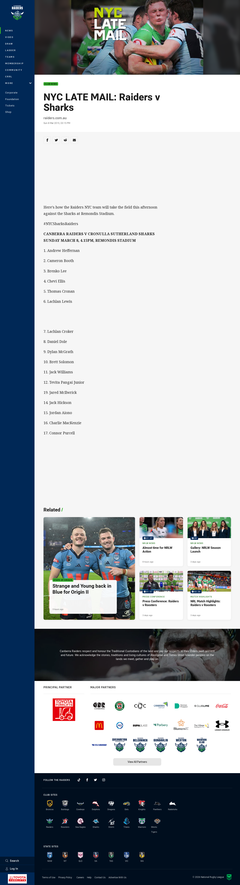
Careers (80, 877)
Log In (11, 868)
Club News (51, 84)
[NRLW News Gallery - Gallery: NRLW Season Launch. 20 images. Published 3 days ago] (209, 541)
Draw (9, 43)
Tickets (10, 105)
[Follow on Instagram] (103, 780)
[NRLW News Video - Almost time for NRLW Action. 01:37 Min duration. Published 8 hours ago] (161, 541)
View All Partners (137, 762)
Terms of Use (48, 877)
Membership (14, 63)
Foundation (12, 99)
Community (13, 70)
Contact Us (100, 877)
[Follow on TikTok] (78, 780)
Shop (8, 112)
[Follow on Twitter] (95, 780)
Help (89, 877)
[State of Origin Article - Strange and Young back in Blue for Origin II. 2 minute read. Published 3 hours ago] (89, 568)
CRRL (8, 76)
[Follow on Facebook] (87, 780)
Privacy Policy (65, 877)
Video (9, 37)
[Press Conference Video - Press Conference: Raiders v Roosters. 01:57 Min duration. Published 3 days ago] (161, 595)
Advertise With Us (117, 877)
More (18, 83)
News (9, 30)
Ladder (10, 50)
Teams (10, 56)
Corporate (11, 92)
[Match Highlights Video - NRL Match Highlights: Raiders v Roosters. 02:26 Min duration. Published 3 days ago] (209, 595)
